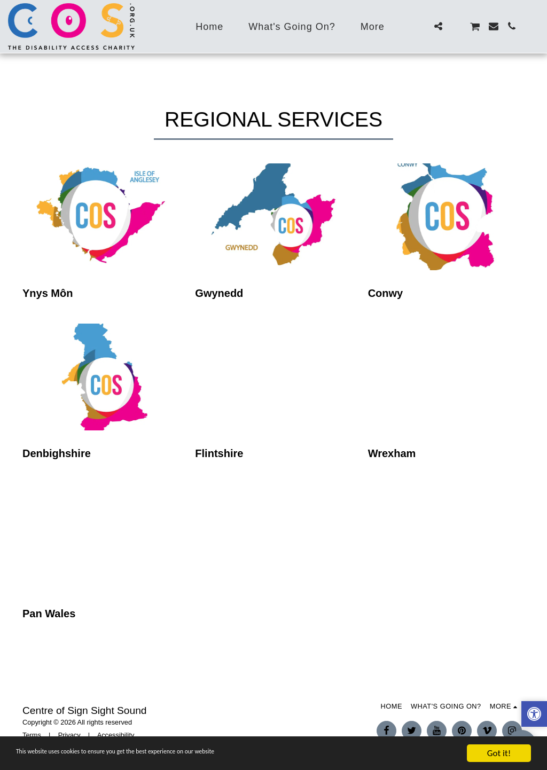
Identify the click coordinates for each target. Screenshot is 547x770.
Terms (31, 735)
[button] (438, 26)
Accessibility (116, 735)
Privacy (69, 735)
